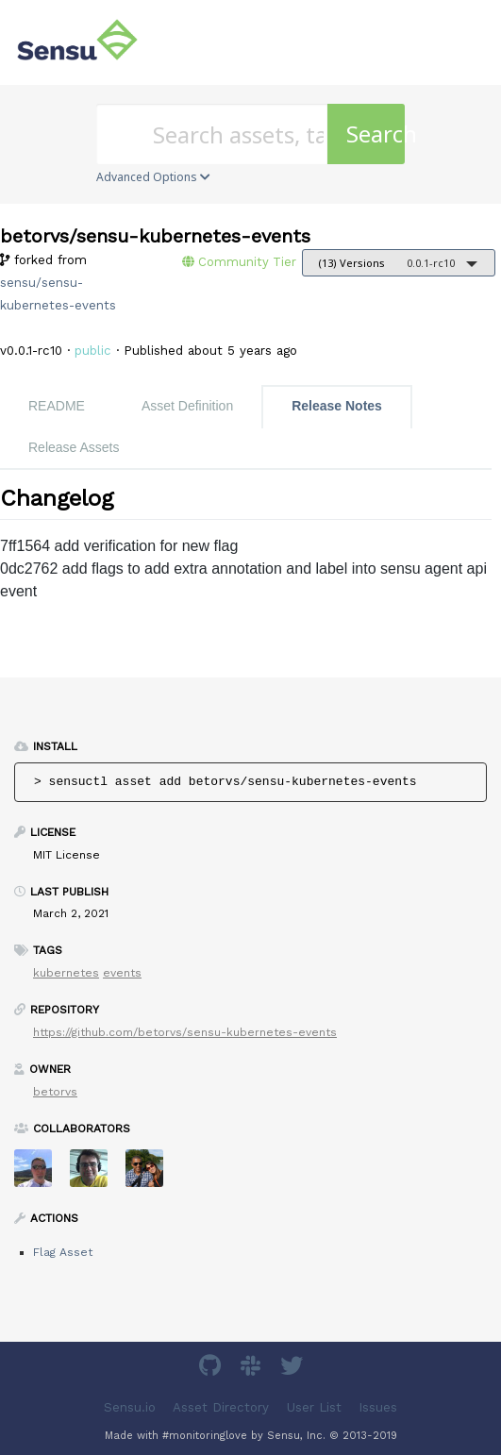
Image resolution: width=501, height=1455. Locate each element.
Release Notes (337, 405)
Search (375, 133)
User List (314, 1407)
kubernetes (66, 972)
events (122, 972)
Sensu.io (130, 1407)
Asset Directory (221, 1407)
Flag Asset (62, 1252)
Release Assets (74, 447)
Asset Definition (187, 405)
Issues (378, 1407)
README (56, 405)
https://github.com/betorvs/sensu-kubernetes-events (185, 1032)
